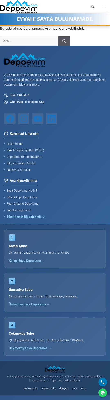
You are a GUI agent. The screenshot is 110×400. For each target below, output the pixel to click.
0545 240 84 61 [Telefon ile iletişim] (17, 95)
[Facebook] (10, 118)
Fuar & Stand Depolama (23, 204)
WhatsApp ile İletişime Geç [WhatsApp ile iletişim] (24, 102)
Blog (83, 388)
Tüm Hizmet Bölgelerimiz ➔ (26, 217)
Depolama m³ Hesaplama (24, 157)
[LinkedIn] (51, 118)
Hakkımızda (15, 144)
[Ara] (64, 41)
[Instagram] (23, 118)
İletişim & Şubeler (18, 170)
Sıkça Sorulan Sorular (21, 163)
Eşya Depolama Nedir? (22, 190)
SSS (74, 388)
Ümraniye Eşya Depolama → (29, 304)
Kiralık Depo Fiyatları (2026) (25, 150)
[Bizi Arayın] (102, 382)
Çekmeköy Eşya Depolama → (30, 348)
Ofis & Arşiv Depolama (22, 197)
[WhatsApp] (102, 392)
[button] (93, 7)
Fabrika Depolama (19, 210)
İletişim (63, 388)
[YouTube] (37, 118)
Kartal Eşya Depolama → (27, 261)
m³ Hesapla (30, 388)
